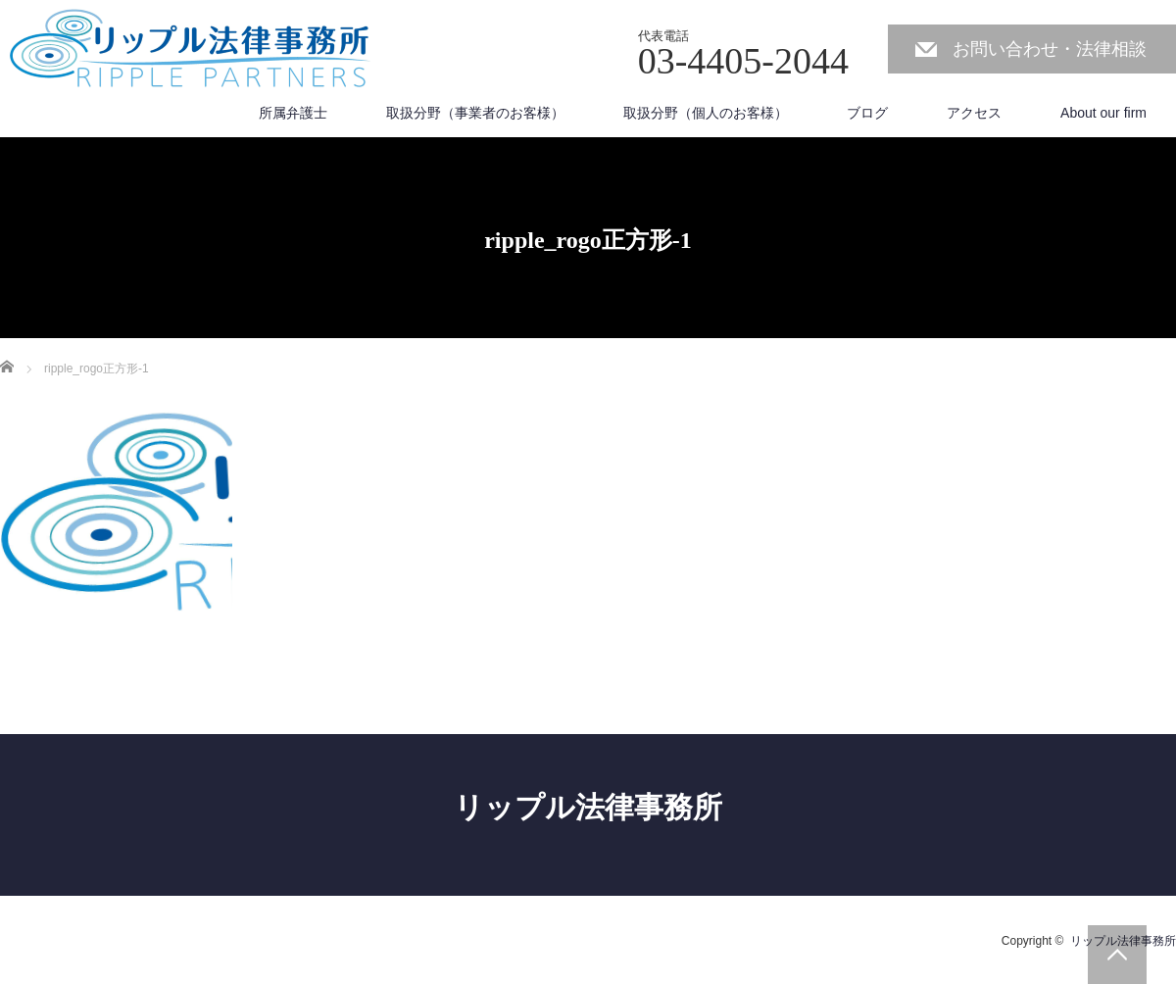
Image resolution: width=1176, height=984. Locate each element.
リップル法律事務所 (588, 807)
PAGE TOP (1117, 954)
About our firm (1103, 113)
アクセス (974, 113)
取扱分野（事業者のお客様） (475, 113)
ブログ (867, 113)
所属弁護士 (293, 113)
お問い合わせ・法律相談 (1050, 49)
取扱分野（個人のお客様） (705, 113)
